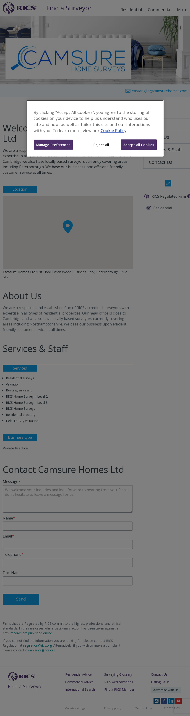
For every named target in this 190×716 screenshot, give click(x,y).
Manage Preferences (53, 144)
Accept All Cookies (138, 144)
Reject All (101, 144)
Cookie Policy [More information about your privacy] (113, 130)
